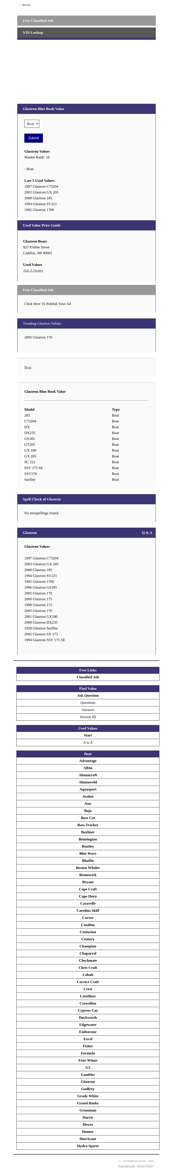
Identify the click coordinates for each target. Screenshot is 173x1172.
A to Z (88, 742)
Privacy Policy (145, 1165)
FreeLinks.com (126, 1165)
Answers (88, 710)
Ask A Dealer (33, 270)
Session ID (88, 717)
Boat (27, 367)
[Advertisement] (86, 70)
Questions (87, 703)
